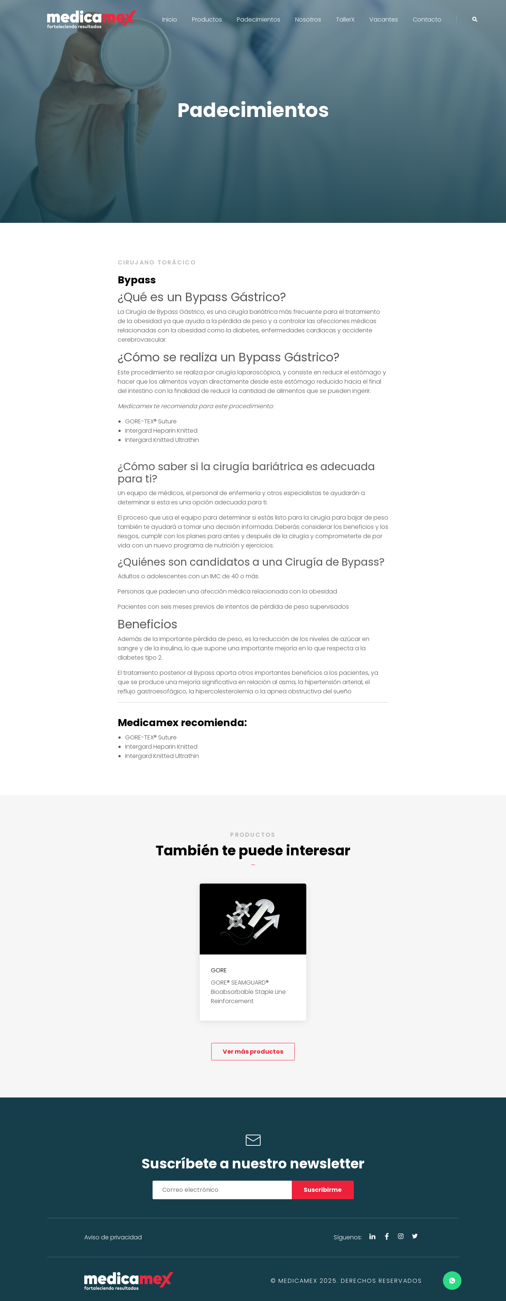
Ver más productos (253, 1051)
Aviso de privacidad (113, 1237)
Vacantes (383, 19)
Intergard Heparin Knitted (161, 430)
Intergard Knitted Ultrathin (162, 440)
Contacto (427, 19)
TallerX (345, 19)
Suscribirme (323, 1189)
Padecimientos (258, 19)
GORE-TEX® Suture (151, 421)
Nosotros (308, 19)
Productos (207, 19)
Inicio (169, 19)
